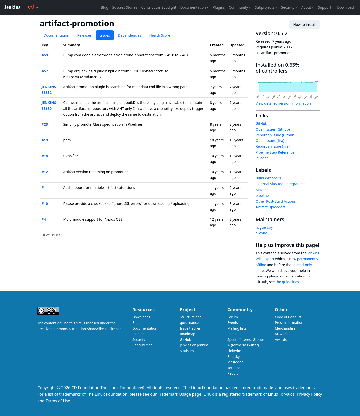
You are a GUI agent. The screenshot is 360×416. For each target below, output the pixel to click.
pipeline (262, 195)
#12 (45, 171)
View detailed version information (283, 103)
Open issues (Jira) (270, 140)
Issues (105, 35)
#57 (45, 71)
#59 (45, 55)
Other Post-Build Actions (276, 201)
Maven (261, 189)
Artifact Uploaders (271, 207)
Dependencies (129, 35)
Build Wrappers (268, 178)
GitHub (262, 123)
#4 (44, 219)
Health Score (159, 35)
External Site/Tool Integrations (281, 183)
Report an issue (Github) (276, 135)
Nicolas (262, 233)
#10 (45, 203)
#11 (45, 187)
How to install (305, 24)
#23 (45, 124)
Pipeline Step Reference (275, 152)
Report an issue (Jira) (273, 146)
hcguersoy (264, 227)
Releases (84, 35)
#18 (45, 155)
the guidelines (287, 281)
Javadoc (262, 158)
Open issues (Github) (273, 129)
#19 (45, 140)
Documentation (56, 35)
